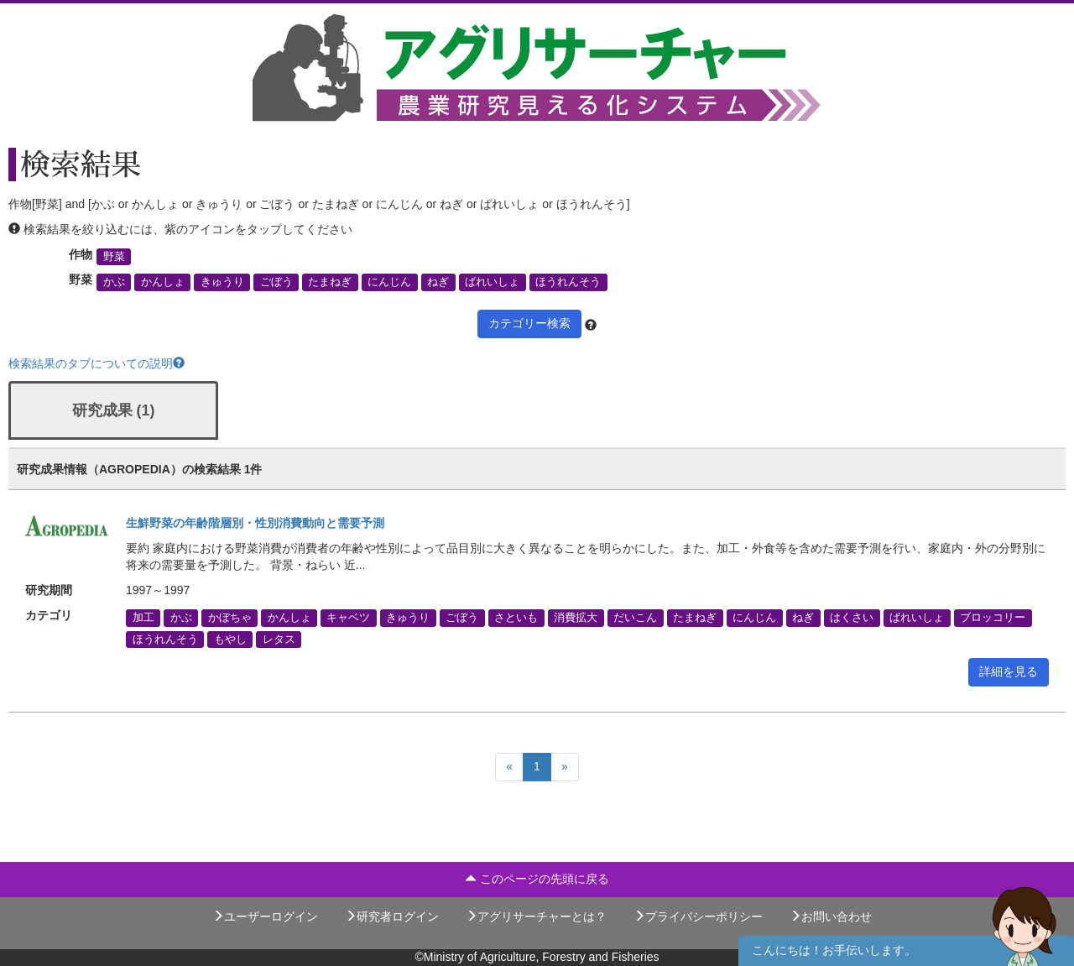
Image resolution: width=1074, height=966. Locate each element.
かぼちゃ (230, 618)
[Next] (564, 767)
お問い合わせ (831, 916)
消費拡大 (575, 618)
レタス (279, 639)
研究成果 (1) (113, 410)
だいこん (635, 618)
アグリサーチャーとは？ (536, 916)
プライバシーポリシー (698, 916)
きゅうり (222, 282)
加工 (143, 618)
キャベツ (348, 618)
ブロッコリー (992, 618)
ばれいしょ (492, 282)
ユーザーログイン (265, 916)
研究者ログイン (392, 916)
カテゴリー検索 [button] (529, 323)
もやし (230, 639)
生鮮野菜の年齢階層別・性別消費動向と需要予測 (255, 523)
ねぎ (438, 282)
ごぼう (276, 282)
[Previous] (509, 767)
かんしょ (163, 282)
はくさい (851, 618)
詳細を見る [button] (1008, 671)
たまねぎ (330, 282)
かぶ (114, 282)
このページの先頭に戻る (537, 878)
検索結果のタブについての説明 (96, 363)
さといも (516, 618)
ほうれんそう (568, 282)
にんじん (389, 282)
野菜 (114, 257)
